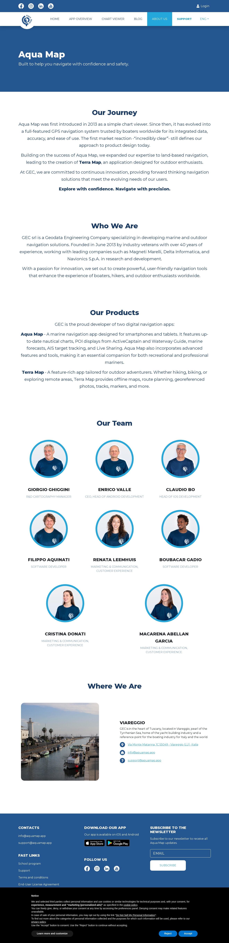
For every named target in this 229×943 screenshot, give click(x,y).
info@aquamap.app (141, 752)
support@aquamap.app (144, 760)
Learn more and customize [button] (52, 933)
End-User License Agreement (38, 884)
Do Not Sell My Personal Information (135, 915)
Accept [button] (188, 933)
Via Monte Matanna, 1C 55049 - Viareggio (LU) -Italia (163, 744)
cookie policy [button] (130, 905)
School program (29, 863)
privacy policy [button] (38, 921)
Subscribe (168, 865)
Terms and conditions (33, 877)
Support (24, 870)
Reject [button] (168, 933)
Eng (203, 19)
